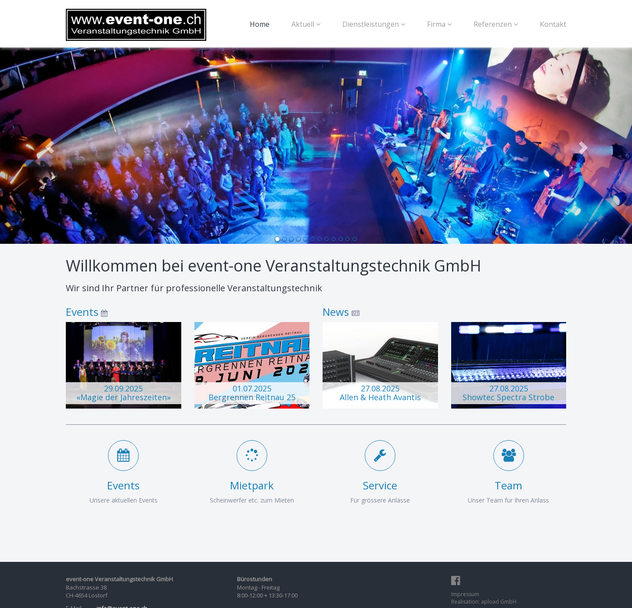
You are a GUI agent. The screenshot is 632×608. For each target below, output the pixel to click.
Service (380, 485)
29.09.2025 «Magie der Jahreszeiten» (123, 392)
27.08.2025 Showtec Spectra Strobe (508, 392)
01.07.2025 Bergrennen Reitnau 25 (251, 392)
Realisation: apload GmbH (484, 601)
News (336, 311)
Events (82, 311)
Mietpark (252, 485)
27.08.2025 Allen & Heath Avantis (380, 392)
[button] (47, 145)
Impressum (465, 594)
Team (508, 485)
